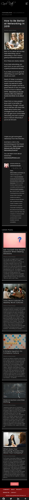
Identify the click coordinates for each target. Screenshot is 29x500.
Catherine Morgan (15, 165)
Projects (19, 489)
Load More (14, 484)
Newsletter (6, 492)
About (13, 489)
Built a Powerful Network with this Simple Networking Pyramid (13, 148)
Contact (13, 492)
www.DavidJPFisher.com (12, 158)
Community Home (7, 12)
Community (6, 489)
